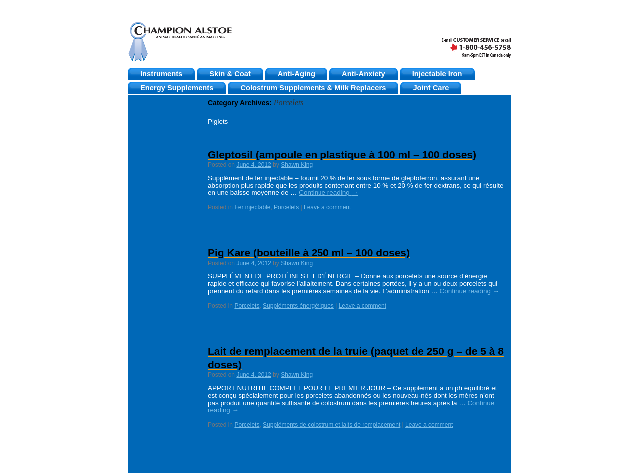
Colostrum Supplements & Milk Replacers (313, 88)
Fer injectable (252, 207)
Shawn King (297, 164)
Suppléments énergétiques (298, 305)
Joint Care (431, 88)
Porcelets (286, 207)
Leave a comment (327, 207)
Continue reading (328, 192)
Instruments (161, 74)
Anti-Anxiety (363, 74)
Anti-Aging (296, 74)
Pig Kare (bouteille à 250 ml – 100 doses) (309, 252)
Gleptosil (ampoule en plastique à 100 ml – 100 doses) (342, 154)
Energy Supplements (176, 88)
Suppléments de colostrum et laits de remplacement (331, 424)
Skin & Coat (230, 74)
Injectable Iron (437, 74)
